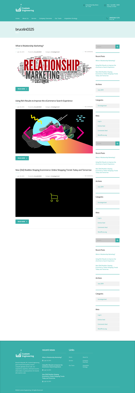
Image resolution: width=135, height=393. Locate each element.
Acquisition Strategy (70, 18)
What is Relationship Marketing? (105, 61)
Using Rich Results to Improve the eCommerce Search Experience (106, 66)
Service (34, 18)
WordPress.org (102, 135)
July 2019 (101, 90)
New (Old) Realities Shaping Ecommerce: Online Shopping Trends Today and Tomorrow (107, 74)
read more (22, 89)
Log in (99, 121)
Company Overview (45, 18)
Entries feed (101, 126)
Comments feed (102, 131)
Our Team (58, 18)
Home (17, 18)
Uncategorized (102, 106)
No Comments (88, 51)
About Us (25, 18)
